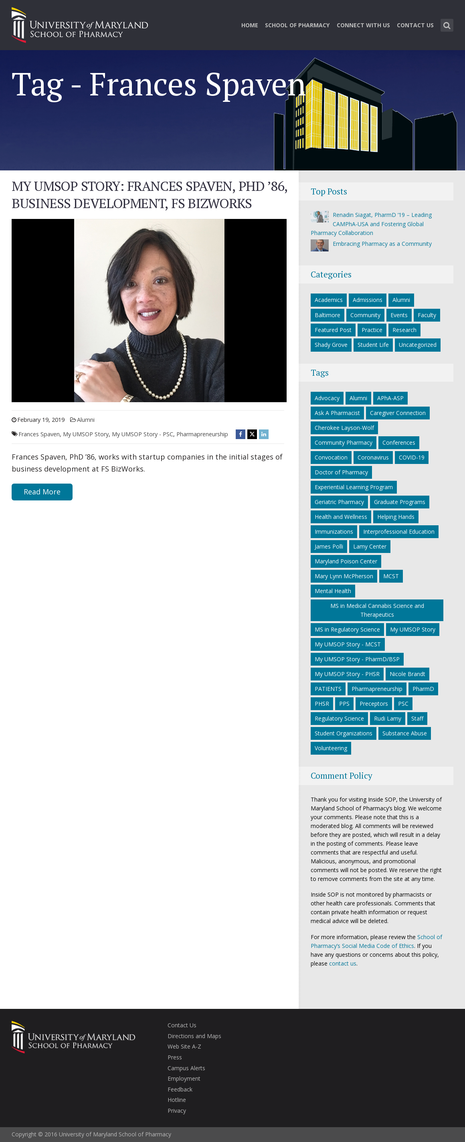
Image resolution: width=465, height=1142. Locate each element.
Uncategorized (418, 344)
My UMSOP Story (86, 434)
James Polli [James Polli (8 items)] (329, 546)
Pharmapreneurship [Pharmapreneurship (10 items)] (377, 688)
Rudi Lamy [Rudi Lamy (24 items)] (387, 718)
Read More (42, 491)
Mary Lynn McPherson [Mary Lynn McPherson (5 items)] (344, 576)
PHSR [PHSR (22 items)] (322, 703)
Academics (329, 300)
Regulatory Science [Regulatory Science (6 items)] (339, 718)
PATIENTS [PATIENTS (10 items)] (328, 688)
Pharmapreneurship (202, 434)
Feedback (180, 1089)
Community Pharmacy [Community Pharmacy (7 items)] (343, 442)
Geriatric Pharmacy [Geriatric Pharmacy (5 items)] (339, 502)
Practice (372, 330)
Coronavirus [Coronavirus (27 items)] (373, 457)
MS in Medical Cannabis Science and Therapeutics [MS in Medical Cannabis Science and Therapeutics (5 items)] (377, 610)
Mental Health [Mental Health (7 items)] (333, 591)
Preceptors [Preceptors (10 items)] (374, 703)
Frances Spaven (39, 434)
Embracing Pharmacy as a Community (382, 243)
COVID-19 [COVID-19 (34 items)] (412, 457)
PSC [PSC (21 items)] (403, 703)
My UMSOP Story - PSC (142, 434)
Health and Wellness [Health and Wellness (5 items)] (341, 516)
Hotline (177, 1100)
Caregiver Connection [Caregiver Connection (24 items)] (398, 413)
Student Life (373, 344)
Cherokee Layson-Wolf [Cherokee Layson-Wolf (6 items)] (344, 427)
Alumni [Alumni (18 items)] (358, 398)
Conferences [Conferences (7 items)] (398, 442)
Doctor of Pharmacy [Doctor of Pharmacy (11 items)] (341, 472)
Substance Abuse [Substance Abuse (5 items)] (404, 733)
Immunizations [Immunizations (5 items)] (334, 531)
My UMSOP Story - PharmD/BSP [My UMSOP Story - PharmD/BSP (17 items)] (357, 659)
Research (404, 330)
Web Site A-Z (184, 1046)
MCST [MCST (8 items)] (391, 576)
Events (399, 315)
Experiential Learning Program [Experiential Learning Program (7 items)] (354, 487)
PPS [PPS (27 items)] (344, 703)
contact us (342, 963)
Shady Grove (331, 344)
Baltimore (327, 315)
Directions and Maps (194, 1036)
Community (365, 315)
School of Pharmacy (297, 25)
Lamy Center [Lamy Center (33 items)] (369, 546)
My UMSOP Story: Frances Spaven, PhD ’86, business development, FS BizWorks (149, 195)
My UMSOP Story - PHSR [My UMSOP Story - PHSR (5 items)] (347, 674)
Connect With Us (363, 25)
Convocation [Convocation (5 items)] (331, 457)
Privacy (177, 1110)
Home (249, 25)
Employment (184, 1078)
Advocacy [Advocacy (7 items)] (327, 398)
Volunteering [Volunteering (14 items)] (331, 748)
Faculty (427, 315)
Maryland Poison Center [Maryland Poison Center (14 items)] (346, 561)
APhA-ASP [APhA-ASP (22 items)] (390, 398)
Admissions (367, 300)
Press (175, 1057)
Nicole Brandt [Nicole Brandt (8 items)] (407, 674)
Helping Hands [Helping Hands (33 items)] (395, 516)
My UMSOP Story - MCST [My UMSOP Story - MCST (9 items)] (348, 644)
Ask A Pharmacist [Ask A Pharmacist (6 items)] (337, 413)
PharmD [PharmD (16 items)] (423, 688)
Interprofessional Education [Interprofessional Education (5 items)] (399, 531)
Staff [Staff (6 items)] (417, 718)
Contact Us (415, 25)
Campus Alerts (186, 1068)
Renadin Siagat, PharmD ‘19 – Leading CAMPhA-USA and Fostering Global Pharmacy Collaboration (371, 224)
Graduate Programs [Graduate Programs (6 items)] (399, 502)
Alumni (86, 419)
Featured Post (333, 330)
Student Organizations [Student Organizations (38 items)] (343, 733)
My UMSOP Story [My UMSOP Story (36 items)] (412, 629)
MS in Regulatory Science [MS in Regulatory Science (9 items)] (347, 629)
